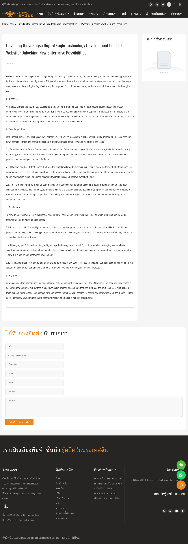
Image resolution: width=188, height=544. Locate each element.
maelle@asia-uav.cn (19, 493)
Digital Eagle (8, 23)
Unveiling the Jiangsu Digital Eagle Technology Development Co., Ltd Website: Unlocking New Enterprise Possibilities (72, 23)
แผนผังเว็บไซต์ (70, 537)
